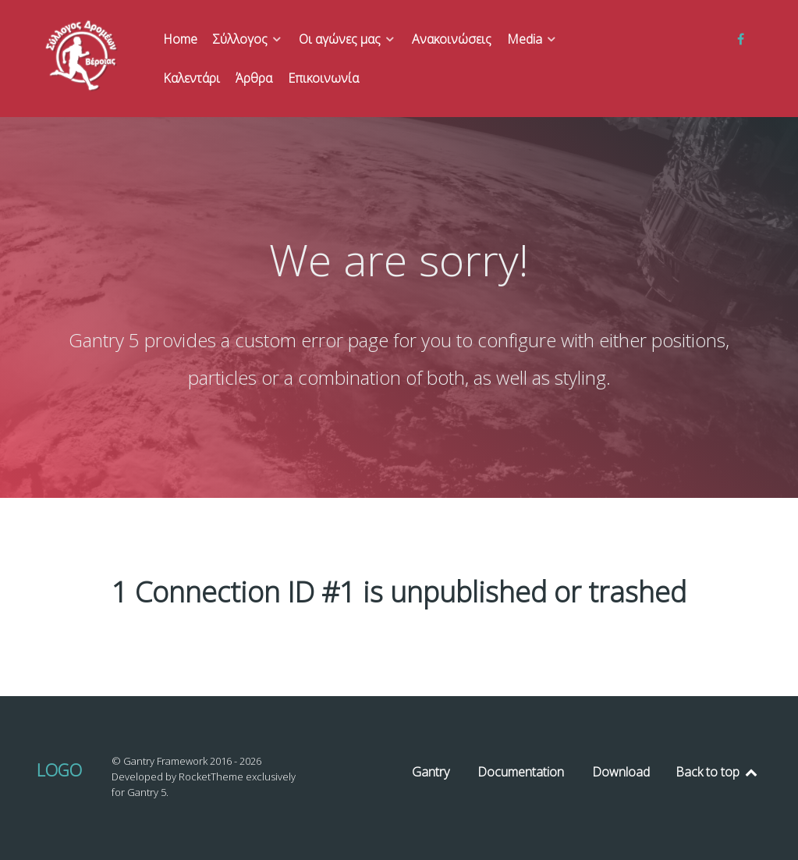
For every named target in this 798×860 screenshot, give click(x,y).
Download (621, 771)
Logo (59, 770)
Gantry (430, 771)
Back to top (717, 771)
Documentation (520, 771)
